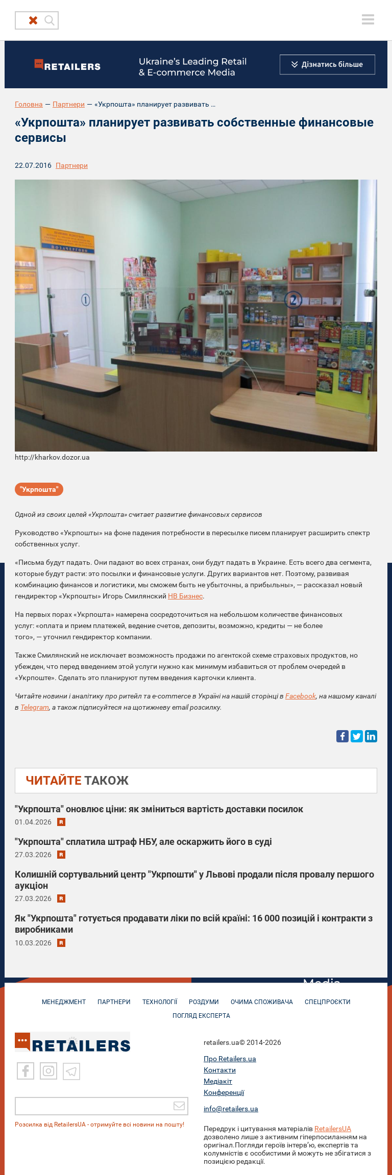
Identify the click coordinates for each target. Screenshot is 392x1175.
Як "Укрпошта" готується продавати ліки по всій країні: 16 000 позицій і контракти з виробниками (194, 924)
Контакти (220, 1069)
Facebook (300, 696)
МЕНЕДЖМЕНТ (64, 997)
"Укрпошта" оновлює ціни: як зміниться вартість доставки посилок (159, 809)
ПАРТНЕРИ (114, 997)
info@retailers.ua (231, 1108)
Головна (29, 104)
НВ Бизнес (185, 596)
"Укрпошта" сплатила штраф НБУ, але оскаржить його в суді (143, 841)
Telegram (34, 707)
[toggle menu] (368, 19)
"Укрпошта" (39, 489)
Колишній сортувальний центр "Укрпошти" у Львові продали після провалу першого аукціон (194, 880)
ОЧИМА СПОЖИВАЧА (262, 997)
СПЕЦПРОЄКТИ (328, 997)
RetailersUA (332, 1128)
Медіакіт (218, 1081)
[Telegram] (71, 1070)
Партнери (69, 104)
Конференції (224, 1092)
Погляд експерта (201, 1010)
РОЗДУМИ (204, 997)
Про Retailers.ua (230, 1058)
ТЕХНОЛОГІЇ (159, 997)
